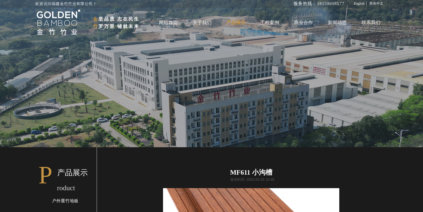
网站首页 (168, 22)
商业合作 (303, 22)
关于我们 (202, 22)
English (359, 3)
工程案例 (269, 22)
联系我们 (371, 22)
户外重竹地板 (65, 200)
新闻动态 (337, 22)
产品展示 (235, 22)
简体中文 (376, 3)
